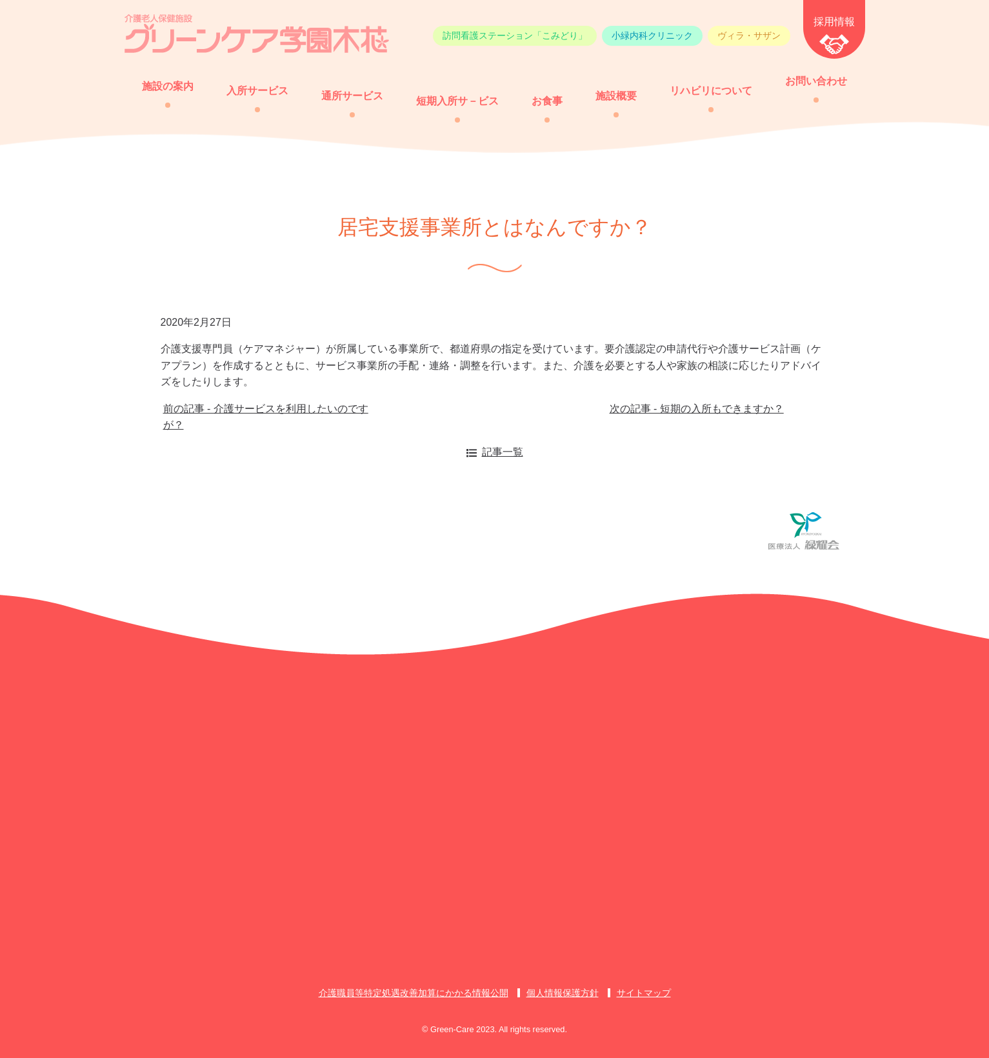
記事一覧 (502, 451)
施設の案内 (168, 86)
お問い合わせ (816, 80)
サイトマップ (644, 993)
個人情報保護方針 (562, 993)
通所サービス (352, 95)
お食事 (547, 100)
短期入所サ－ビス (457, 100)
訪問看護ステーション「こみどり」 (515, 35)
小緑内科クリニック (652, 35)
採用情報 (834, 21)
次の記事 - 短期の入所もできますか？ (697, 408)
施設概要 (616, 95)
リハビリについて (711, 90)
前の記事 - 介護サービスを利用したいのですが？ (265, 417)
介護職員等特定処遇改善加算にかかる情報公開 (413, 993)
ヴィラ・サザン (749, 35)
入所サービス (257, 90)
